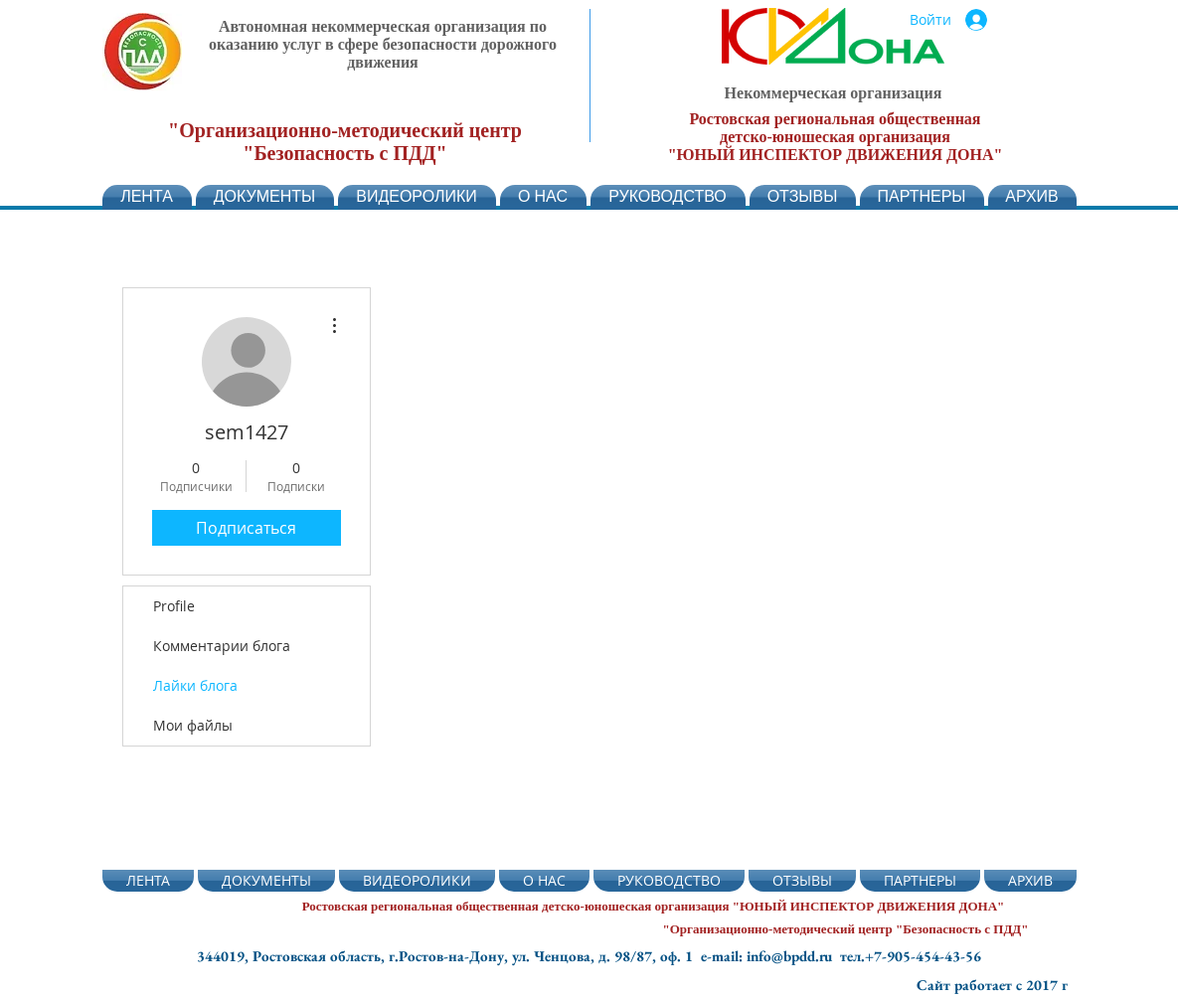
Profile (174, 605)
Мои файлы (193, 725)
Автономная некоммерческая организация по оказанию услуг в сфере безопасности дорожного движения (383, 44)
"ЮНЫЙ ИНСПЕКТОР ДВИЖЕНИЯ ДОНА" (835, 154)
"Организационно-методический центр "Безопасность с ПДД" (345, 141)
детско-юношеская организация (835, 136)
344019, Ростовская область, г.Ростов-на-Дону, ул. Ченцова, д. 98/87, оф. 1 (449, 955)
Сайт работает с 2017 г (992, 984)
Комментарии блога (221, 645)
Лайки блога (195, 685)
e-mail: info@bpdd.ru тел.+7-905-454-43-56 (841, 955)
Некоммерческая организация (833, 92)
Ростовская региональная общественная (834, 118)
